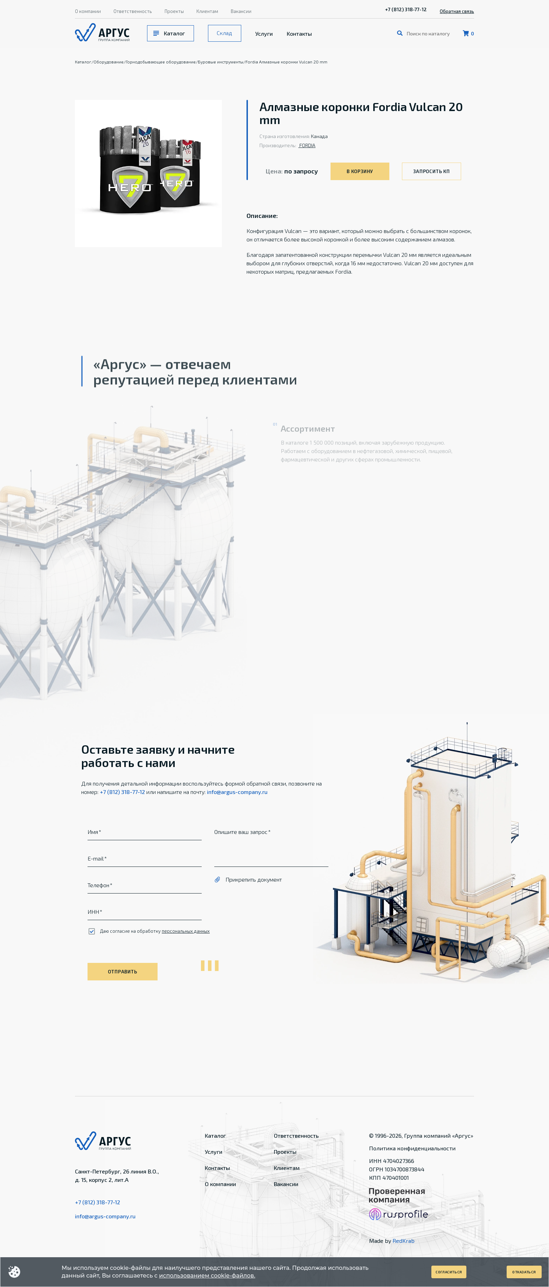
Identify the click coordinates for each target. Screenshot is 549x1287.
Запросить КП (431, 171)
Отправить (122, 971)
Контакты (299, 33)
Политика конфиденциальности (412, 1148)
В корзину (360, 171)
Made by (392, 1240)
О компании (88, 11)
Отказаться (524, 1272)
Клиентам (207, 11)
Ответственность (132, 11)
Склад (224, 32)
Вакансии (241, 11)
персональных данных (186, 931)
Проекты (174, 11)
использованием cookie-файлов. (207, 1275)
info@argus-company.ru (237, 791)
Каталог (174, 33)
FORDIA (306, 145)
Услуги (264, 33)
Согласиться (449, 1272)
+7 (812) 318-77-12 (406, 9)
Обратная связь (457, 11)
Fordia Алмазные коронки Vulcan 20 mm (286, 61)
